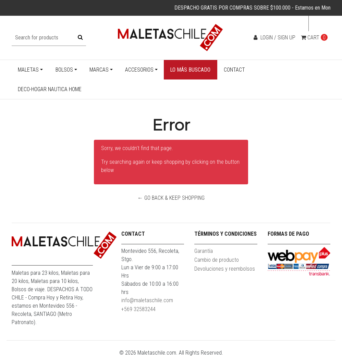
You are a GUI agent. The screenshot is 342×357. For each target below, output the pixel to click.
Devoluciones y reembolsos (224, 269)
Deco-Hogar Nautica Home (50, 89)
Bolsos (64, 69)
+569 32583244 (138, 309)
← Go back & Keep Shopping (171, 198)
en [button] (317, 23)
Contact (234, 69)
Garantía (203, 251)
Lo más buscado (190, 69)
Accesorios (139, 69)
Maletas (28, 69)
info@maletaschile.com (147, 300)
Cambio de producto (216, 260)
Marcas (99, 69)
